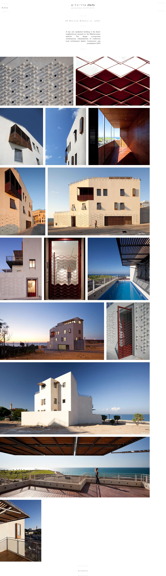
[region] (17, 18)
